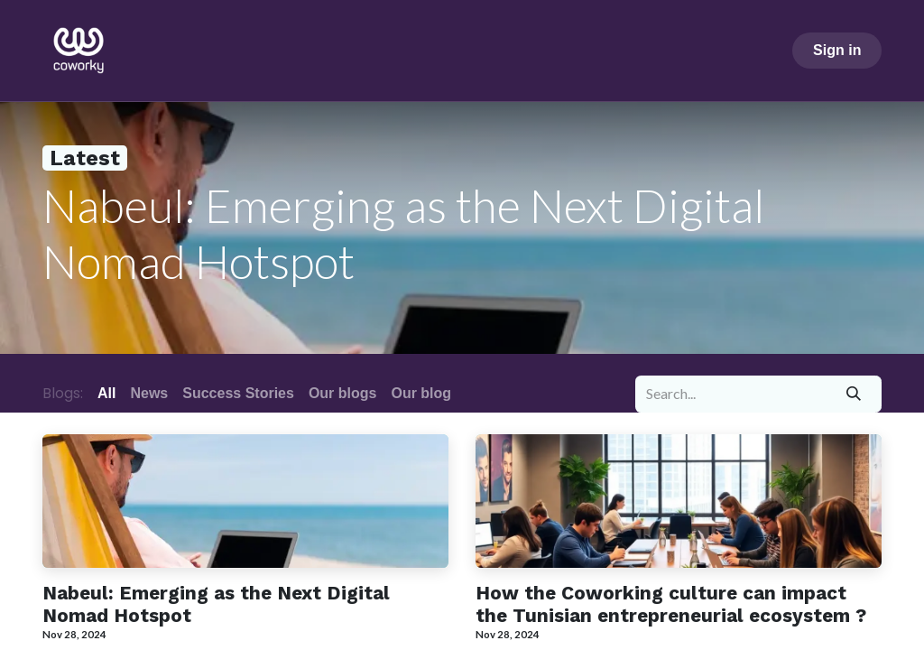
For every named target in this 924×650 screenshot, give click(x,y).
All (106, 393)
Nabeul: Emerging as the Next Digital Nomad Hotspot (216, 604)
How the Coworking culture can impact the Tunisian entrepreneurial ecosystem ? (671, 604)
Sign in (837, 50)
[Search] (854, 394)
